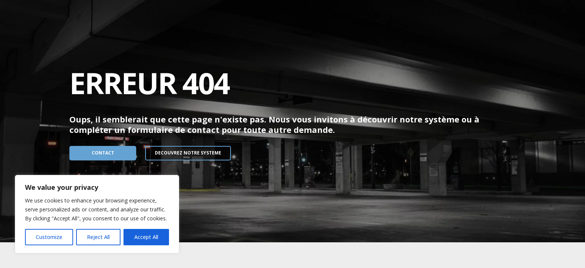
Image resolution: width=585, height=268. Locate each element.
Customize (49, 236)
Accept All (146, 236)
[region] (97, 214)
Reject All (98, 236)
